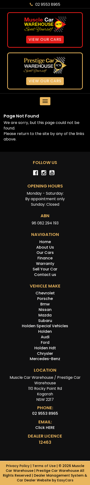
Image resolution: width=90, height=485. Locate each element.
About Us (45, 247)
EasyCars (65, 480)
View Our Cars (45, 39)
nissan (45, 309)
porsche (45, 298)
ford (45, 342)
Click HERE (45, 427)
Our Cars (45, 252)
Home (45, 242)
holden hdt (45, 348)
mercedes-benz (45, 359)
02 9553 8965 (45, 4)
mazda (45, 315)
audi (45, 337)
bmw (45, 304)
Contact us (45, 274)
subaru (45, 320)
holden (45, 331)
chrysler (45, 353)
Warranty (45, 263)
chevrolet (45, 293)
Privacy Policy (18, 465)
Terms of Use (44, 465)
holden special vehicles (45, 326)
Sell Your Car (45, 269)
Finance (45, 258)
